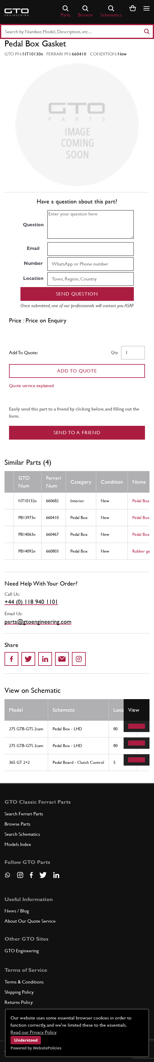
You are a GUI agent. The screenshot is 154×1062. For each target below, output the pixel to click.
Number (33, 263)
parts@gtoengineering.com (38, 621)
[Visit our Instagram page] (20, 875)
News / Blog (17, 911)
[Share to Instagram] (79, 659)
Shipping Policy (19, 992)
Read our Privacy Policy (34, 1032)
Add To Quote (77, 371)
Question (33, 224)
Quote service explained (31, 385)
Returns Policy (19, 1002)
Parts (65, 11)
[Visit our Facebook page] (31, 875)
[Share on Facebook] (11, 659)
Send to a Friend (77, 432)
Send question (77, 294)
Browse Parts (17, 824)
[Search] (146, 31)
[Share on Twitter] (28, 659)
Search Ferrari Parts (24, 814)
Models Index (18, 844)
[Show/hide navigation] (146, 8)
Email (33, 248)
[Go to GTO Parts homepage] (17, 12)
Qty (114, 352)
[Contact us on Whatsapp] (8, 877)
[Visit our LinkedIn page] (56, 875)
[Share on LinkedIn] (45, 659)
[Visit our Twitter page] (43, 875)
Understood (26, 1040)
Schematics (111, 11)
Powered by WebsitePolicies (36, 1048)
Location (33, 278)
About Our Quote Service (30, 921)
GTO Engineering (22, 951)
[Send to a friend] (62, 659)
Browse (85, 11)
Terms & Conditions (24, 982)
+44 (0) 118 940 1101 (31, 601)
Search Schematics (22, 834)
